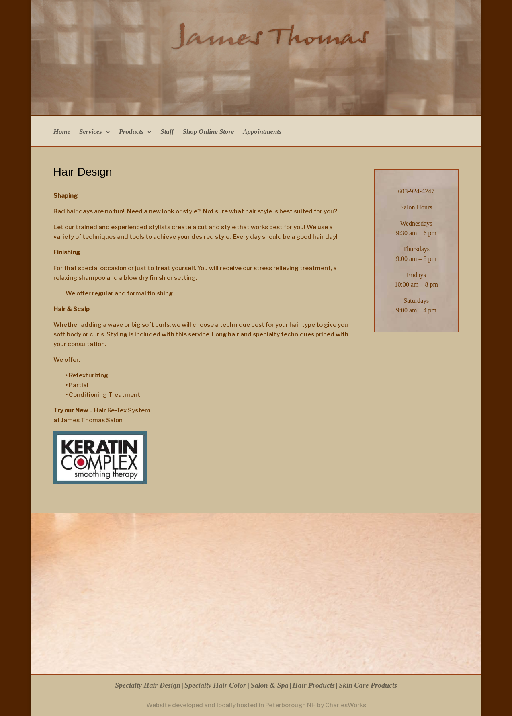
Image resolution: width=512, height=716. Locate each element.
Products (131, 132)
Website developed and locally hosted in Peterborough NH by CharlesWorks (256, 705)
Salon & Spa (269, 685)
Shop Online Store (208, 132)
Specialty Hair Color (216, 685)
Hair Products (314, 685)
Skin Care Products (368, 685)
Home (61, 132)
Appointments (262, 132)
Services (90, 132)
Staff (167, 132)
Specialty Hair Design (147, 685)
